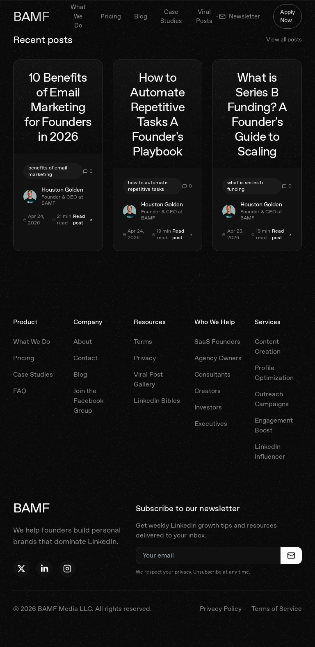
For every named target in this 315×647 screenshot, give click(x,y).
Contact (85, 358)
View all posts (284, 39)
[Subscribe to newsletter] (291, 555)
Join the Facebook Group (88, 400)
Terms (143, 341)
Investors (208, 407)
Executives (210, 424)
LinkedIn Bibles (157, 401)
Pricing (110, 16)
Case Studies (171, 16)
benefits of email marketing (47, 171)
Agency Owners (218, 358)
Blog (140, 16)
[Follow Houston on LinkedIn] (44, 568)
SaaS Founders (217, 341)
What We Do (78, 16)
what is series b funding (245, 186)
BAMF (31, 16)
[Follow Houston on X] (21, 568)
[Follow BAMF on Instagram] (67, 568)
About (82, 341)
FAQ (19, 391)
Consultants (212, 374)
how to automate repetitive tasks (148, 186)
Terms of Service (276, 609)
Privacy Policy (221, 609)
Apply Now (287, 16)
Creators (207, 391)
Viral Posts (207, 16)
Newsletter (239, 16)
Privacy (145, 358)
